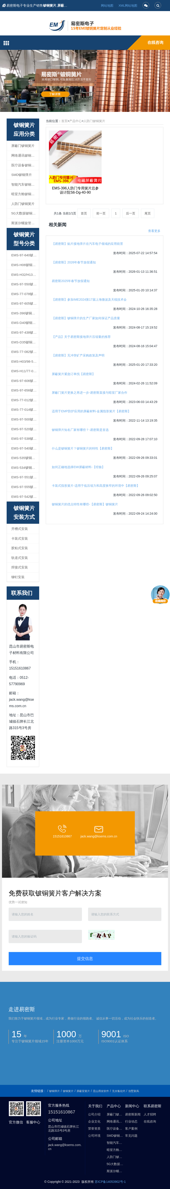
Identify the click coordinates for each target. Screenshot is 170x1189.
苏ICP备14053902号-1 (110, 1181)
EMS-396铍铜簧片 (25, 313)
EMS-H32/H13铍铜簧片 (25, 274)
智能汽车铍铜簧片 (24, 184)
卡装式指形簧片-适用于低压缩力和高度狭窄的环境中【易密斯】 (96, 485)
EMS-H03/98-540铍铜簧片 (25, 361)
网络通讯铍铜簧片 (24, 155)
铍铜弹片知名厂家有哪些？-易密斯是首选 (80, 430)
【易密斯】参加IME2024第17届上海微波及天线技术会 (89, 299)
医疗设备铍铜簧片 (24, 165)
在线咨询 (155, 42)
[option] (85, 81)
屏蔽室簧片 (83, 1091)
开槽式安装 (19, 529)
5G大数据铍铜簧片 (25, 213)
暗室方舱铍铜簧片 (24, 194)
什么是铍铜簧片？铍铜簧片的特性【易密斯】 (83, 448)
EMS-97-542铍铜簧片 (25, 496)
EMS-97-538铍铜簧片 (25, 438)
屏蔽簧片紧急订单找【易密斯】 (73, 374)
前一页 (101, 213)
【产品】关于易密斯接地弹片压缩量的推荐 (81, 337)
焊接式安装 (19, 567)
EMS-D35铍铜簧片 (25, 342)
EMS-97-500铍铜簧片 (25, 419)
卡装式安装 (19, 538)
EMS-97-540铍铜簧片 (25, 448)
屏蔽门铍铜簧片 (23, 146)
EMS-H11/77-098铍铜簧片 (25, 371)
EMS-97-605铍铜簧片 (25, 303)
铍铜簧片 (68, 1091)
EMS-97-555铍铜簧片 (25, 487)
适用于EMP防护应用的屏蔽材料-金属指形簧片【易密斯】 (91, 411)
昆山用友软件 (101, 1091)
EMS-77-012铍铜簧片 (25, 400)
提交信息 (85, 958)
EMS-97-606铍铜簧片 (25, 381)
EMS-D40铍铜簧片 (25, 323)
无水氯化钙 (118, 1091)
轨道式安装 (19, 558)
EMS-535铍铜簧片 (25, 458)
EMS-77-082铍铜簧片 (25, 352)
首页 (64, 121)
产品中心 (75, 121)
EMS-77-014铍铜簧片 (25, 409)
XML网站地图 (127, 5)
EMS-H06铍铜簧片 (25, 265)
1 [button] (79, 105)
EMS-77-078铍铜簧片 (25, 294)
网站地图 (107, 5)
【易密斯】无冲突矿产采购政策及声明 (78, 355)
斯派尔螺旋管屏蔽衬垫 (25, 223)
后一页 (130, 213)
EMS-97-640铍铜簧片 (25, 255)
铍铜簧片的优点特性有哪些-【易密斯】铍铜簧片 (85, 504)
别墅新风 (133, 1091)
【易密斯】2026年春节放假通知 (74, 262)
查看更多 (154, 231)
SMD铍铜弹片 (21, 175)
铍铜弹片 (54, 1091)
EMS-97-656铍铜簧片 (25, 390)
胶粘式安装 (19, 548)
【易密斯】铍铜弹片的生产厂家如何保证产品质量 (86, 318)
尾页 (148, 213)
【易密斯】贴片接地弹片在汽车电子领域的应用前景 (87, 243)
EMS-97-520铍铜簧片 (25, 429)
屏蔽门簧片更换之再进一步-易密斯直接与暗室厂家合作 (89, 392)
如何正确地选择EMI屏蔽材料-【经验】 (78, 467)
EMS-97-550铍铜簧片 (25, 284)
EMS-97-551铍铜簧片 (25, 477)
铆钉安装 (18, 577)
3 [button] (90, 105)
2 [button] (85, 105)
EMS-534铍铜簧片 (25, 467)
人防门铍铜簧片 (94, 121)
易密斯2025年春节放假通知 (71, 281)
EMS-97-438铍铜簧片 (25, 332)
